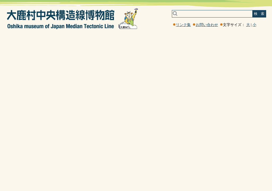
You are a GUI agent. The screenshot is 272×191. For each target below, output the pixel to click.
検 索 (259, 14)
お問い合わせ (207, 25)
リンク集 (183, 25)
